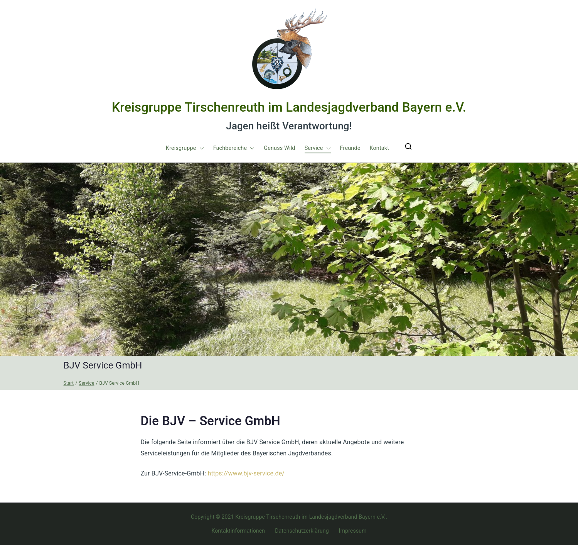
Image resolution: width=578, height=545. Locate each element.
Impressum (353, 531)
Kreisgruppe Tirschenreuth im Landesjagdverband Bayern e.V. (289, 107)
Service (318, 148)
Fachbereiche (234, 148)
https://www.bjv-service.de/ (246, 473)
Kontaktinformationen (238, 531)
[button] (200, 148)
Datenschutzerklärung (302, 531)
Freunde (350, 148)
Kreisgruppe (185, 148)
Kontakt (379, 148)
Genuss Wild (279, 148)
